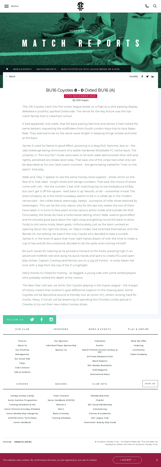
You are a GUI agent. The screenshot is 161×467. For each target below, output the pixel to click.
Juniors (22, 384)
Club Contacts (22, 368)
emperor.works (23, 442)
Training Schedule (61, 418)
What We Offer (139, 341)
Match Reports (46, 69)
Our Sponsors (61, 341)
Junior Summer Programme (22, 400)
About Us (22, 345)
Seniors (61, 384)
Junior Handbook (22, 422)
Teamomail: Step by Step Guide (100, 422)
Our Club (22, 329)
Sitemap (7, 442)
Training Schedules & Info (22, 405)
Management (22, 354)
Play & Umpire (138, 329)
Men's (61, 409)
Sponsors (61, 329)
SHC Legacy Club (100, 418)
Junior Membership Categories (22, 413)
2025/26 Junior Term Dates (22, 418)
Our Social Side (22, 359)
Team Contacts (61, 396)
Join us (150, 384)
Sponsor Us (61, 350)
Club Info (99, 384)
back (12, 76)
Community (138, 350)
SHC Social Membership (100, 405)
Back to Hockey (61, 413)
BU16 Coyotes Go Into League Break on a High (90, 69)
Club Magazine (100, 370)
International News (100, 374)
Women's (61, 405)
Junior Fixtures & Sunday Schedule (22, 409)
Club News (100, 341)
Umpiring (138, 345)
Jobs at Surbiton (22, 372)
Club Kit (100, 400)
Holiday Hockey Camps (22, 396)
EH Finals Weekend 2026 (100, 356)
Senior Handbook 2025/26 (61, 400)
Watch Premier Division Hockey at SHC (100, 351)
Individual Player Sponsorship (61, 345)
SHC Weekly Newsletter (100, 365)
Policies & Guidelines (100, 413)
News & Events (22, 69)
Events (99, 345)
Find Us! (22, 341)
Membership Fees (100, 396)
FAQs (22, 363)
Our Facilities (22, 350)
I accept (126, 460)
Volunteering (100, 409)
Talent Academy (138, 354)
